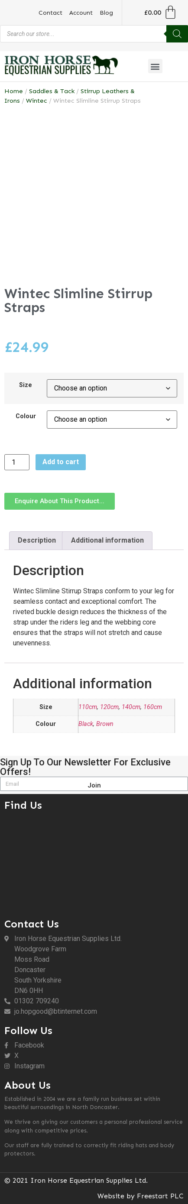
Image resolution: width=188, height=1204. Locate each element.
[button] (155, 66)
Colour (26, 416)
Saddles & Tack (52, 91)
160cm (152, 707)
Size (25, 385)
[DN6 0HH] (94, 862)
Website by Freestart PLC (140, 1196)
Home (13, 91)
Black (85, 724)
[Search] (177, 33)
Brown (104, 724)
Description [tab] (37, 540)
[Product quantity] (16, 462)
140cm (131, 707)
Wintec (36, 100)
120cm (109, 707)
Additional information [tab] (107, 540)
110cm (87, 707)
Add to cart (60, 462)
